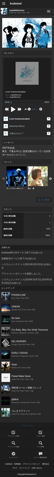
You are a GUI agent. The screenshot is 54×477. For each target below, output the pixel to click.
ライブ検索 (40, 444)
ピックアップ (13, 455)
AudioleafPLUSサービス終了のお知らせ (21, 252)
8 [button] (40, 193)
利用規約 (17, 464)
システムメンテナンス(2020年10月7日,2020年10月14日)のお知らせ (26, 281)
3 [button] (18, 193)
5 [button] (27, 193)
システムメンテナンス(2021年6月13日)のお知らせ (26, 266)
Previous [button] (3, 178)
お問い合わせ (37, 468)
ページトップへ (27, 425)
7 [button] (35, 193)
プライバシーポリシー (31, 464)
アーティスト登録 (13, 434)
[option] (16, 177)
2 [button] (14, 193)
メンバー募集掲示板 (40, 455)
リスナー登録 (40, 434)
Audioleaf (16, 3)
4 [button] (22, 193)
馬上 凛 (38, 177)
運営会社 (45, 464)
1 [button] (9, 193)
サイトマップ (24, 468)
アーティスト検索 (13, 444)
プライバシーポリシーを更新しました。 (22, 273)
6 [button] (31, 193)
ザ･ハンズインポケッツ (16, 177)
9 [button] (44, 193)
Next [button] (50, 178)
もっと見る (44, 199)
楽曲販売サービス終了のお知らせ (18, 258)
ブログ (14, 468)
